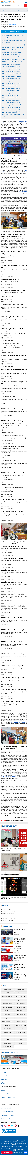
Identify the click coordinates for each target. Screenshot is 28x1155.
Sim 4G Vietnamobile (20, 1032)
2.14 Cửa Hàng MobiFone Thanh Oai (11, 76)
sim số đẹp (23, 1140)
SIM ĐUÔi (20, 1043)
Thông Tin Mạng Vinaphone (8, 911)
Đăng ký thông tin (17, 820)
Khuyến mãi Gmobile (7, 1046)
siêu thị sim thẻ (7, 989)
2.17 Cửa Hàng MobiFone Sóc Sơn (11, 83)
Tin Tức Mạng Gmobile (7, 920)
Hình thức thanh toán (6, 1101)
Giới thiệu (3, 1072)
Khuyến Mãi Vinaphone (7, 996)
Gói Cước (7, 1010)
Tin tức (9, 10)
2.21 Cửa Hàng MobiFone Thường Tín (11, 93)
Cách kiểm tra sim (21, 1021)
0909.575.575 (20, 1149)
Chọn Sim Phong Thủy (7, 1021)
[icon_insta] (5, 1126)
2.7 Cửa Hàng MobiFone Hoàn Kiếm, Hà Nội (13, 59)
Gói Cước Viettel (20, 1010)
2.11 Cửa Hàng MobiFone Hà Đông (11, 69)
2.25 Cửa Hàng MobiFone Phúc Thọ (11, 102)
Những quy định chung (6, 1093)
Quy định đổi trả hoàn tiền (7, 1115)
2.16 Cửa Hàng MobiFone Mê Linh (10, 81)
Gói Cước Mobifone (20, 996)
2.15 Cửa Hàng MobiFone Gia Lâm (11, 78)
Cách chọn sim (20, 989)
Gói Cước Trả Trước (7, 1007)
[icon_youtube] (9, 1126)
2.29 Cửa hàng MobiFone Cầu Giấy (11, 112)
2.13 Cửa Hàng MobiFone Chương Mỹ (11, 73)
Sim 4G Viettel (7, 1014)
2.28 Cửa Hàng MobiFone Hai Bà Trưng (12, 109)
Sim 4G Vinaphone (21, 1007)
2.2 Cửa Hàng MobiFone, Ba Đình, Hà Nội (12, 47)
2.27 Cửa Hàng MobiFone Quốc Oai (11, 107)
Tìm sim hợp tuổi (7, 1028)
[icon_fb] (2, 1126)
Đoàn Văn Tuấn (13, 24)
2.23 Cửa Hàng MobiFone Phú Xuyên (11, 97)
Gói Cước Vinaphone (7, 1000)
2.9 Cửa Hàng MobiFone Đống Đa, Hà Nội (12, 64)
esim (21, 1039)
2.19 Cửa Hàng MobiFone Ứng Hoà (11, 88)
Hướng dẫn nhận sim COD (8, 1097)
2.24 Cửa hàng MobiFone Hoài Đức (11, 100)
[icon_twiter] (12, 1126)
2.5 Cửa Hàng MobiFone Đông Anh (11, 54)
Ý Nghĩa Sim (7, 1018)
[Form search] (14, 5)
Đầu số (7, 1039)
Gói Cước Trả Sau (21, 1014)
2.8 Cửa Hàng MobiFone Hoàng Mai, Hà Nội (13, 61)
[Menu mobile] (26, 2)
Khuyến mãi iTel (7, 1043)
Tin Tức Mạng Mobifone (17, 10)
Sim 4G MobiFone (21, 1003)
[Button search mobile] (25, 5)
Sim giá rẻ (7, 1025)
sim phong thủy (20, 1028)
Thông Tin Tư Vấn (6, 909)
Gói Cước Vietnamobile (7, 1036)
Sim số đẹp (7, 992)
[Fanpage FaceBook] (14, 1059)
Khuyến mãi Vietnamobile (20, 1025)
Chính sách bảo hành (6, 1118)
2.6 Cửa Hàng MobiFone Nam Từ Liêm (12, 57)
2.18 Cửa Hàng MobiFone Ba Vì (10, 85)
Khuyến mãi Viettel (21, 1000)
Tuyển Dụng (4, 1079)
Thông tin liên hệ (5, 1076)
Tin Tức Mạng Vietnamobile (8, 918)
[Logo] (8, 2)
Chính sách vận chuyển (7, 1111)
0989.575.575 (16, 1150)
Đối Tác (3, 1083)
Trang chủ (3, 10)
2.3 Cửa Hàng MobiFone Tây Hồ (10, 49)
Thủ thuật (9, 820)
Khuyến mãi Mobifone (7, 1003)
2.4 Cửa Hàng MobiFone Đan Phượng (11, 52)
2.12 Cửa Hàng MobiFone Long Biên (11, 71)
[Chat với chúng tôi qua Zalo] (25, 1152)
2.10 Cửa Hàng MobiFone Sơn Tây (11, 66)
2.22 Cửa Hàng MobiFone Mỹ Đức (10, 95)
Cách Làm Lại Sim (21, 1036)
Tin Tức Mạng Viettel (6, 916)
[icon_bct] (8, 1131)
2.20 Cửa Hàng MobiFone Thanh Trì (11, 90)
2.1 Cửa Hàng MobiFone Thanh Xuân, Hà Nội (13, 45)
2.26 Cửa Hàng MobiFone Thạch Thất (11, 105)
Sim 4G (20, 1018)
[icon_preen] (16, 1126)
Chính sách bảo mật (6, 1108)
